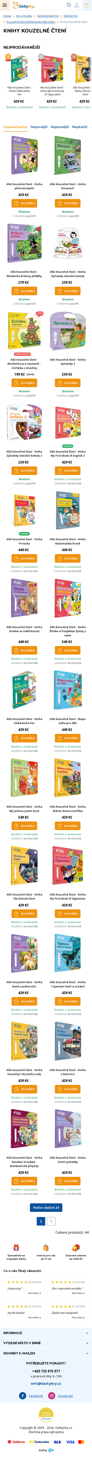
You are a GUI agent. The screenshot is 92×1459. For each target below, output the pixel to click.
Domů (7, 16)
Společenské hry (48, 16)
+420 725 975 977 (46, 1371)
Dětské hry (71, 16)
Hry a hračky (24, 16)
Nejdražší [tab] (79, 127)
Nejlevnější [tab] (60, 127)
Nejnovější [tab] (39, 127)
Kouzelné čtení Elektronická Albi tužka (31, 22)
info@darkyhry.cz (46, 1383)
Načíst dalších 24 (46, 1208)
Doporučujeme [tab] (15, 127)
